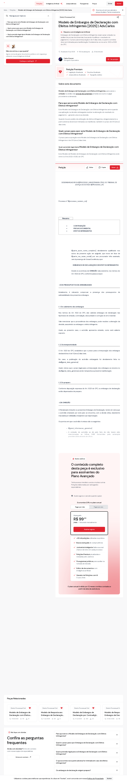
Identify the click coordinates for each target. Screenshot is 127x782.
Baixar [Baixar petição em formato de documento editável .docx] (115, 167)
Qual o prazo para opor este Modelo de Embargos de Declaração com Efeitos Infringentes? (24, 29)
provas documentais (84, 94)
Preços (94, 4)
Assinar (119, 4)
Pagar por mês (80, 507)
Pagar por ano (98, 507)
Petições (39, 4)
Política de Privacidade (95, 778)
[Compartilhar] (118, 17)
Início (5, 10)
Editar (89, 167)
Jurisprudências (71, 4)
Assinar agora (89, 529)
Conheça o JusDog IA (28, 61)
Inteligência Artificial (54, 4)
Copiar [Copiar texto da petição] (102, 167)
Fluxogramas (84, 4)
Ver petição (112, 59)
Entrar (110, 4)
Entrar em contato (23, 757)
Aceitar (109, 779)
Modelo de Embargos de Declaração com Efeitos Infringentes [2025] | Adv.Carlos (45, 10)
